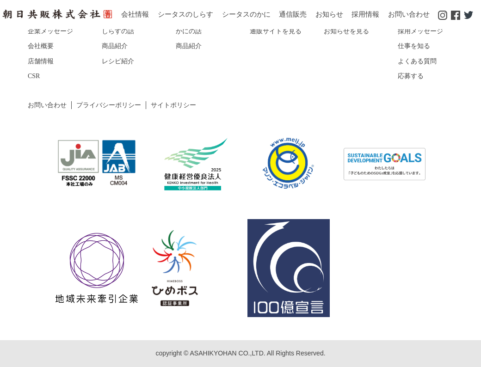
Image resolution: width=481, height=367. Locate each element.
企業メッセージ (50, 31)
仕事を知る (414, 46)
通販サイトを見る (276, 31)
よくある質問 (417, 61)
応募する (411, 76)
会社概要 (41, 46)
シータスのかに (246, 14)
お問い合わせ (409, 14)
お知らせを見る (346, 31)
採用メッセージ (420, 31)
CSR (34, 76)
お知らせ (329, 14)
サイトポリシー (173, 105)
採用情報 (365, 14)
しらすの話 (118, 31)
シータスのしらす (185, 14)
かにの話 (189, 31)
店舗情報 (41, 61)
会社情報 (135, 14)
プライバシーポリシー (108, 105)
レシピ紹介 (118, 61)
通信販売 (293, 14)
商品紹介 (115, 46)
